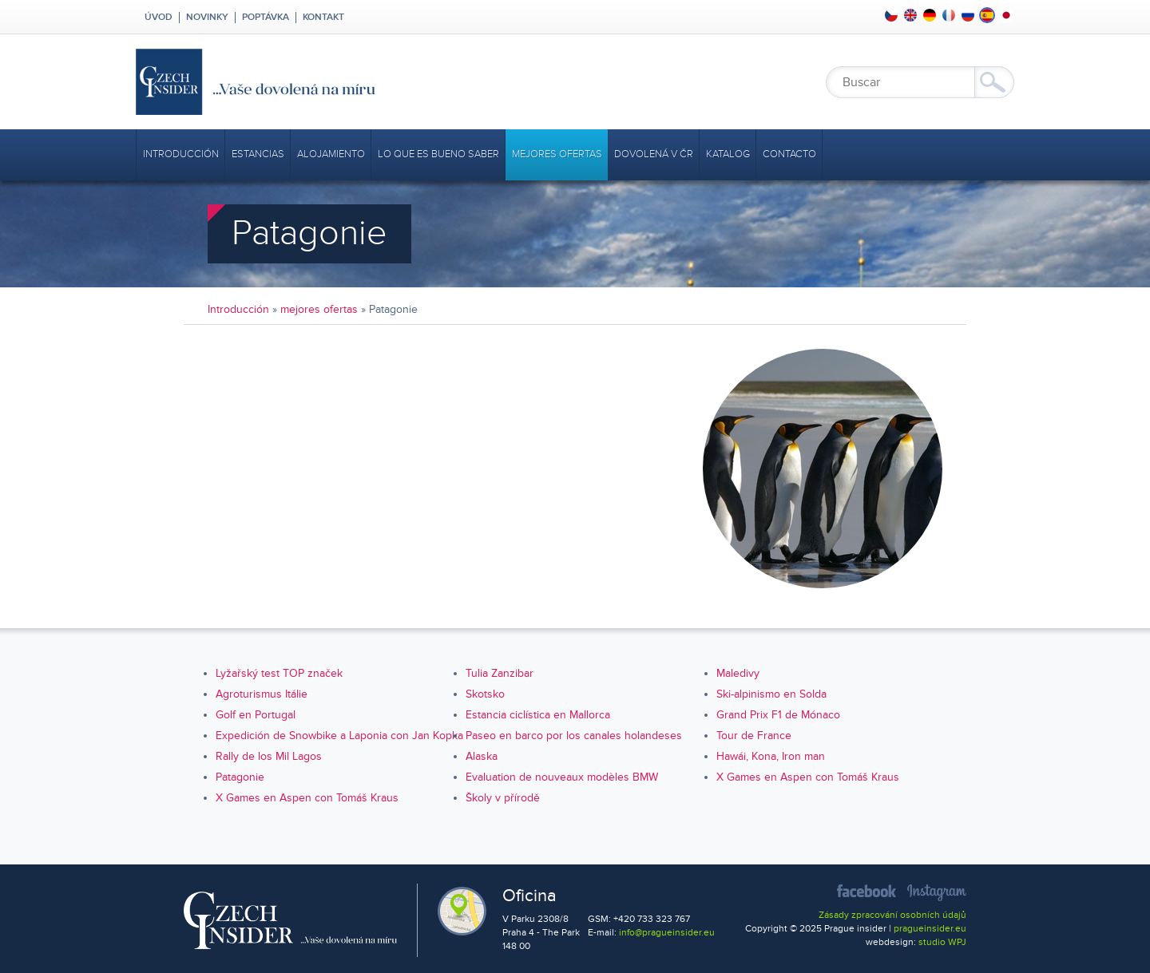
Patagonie (240, 777)
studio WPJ (942, 942)
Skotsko (485, 694)
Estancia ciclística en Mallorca (538, 715)
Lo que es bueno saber (438, 154)
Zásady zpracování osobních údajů (892, 915)
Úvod (157, 17)
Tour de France (753, 735)
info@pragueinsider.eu (667, 933)
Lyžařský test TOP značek (279, 673)
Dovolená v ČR (653, 154)
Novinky (207, 17)
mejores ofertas (557, 154)
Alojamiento (331, 154)
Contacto (789, 154)
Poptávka (265, 17)
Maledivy (737, 673)
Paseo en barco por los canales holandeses (574, 735)
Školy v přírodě (503, 798)
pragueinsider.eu (930, 929)
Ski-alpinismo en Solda (771, 694)
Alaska (482, 756)
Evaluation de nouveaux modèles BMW (562, 777)
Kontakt (323, 17)
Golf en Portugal (255, 715)
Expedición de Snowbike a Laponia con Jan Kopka (339, 735)
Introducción (181, 154)
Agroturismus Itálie (261, 694)
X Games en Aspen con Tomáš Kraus (807, 777)
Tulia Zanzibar (499, 673)
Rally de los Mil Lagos (269, 756)
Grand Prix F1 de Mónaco (778, 715)
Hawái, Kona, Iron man (770, 756)
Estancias (258, 154)
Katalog (728, 154)
